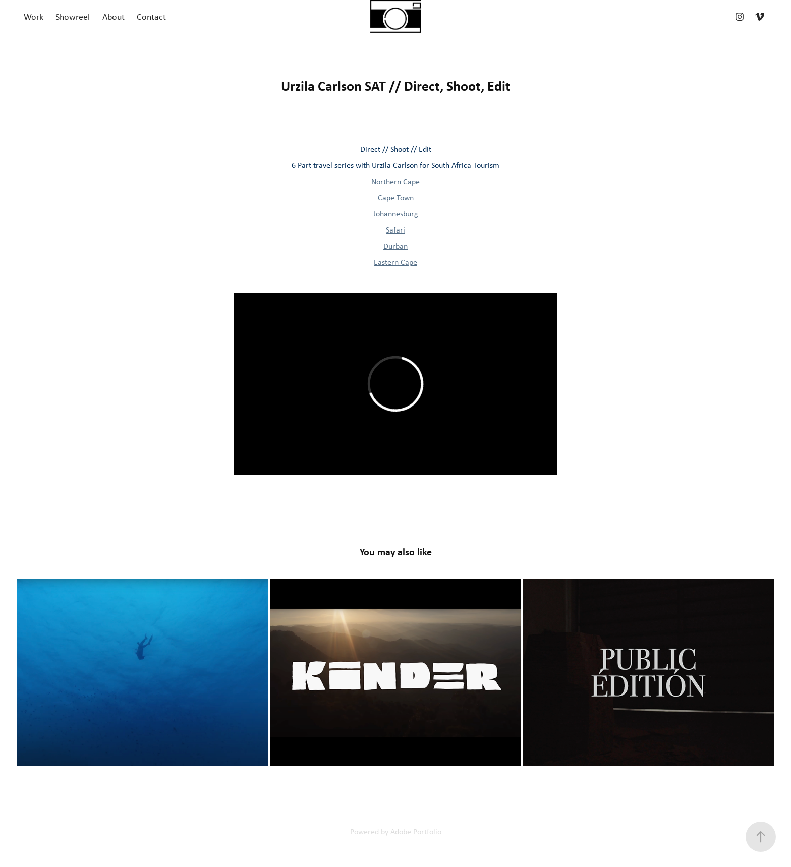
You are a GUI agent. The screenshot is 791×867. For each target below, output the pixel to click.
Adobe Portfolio (415, 831)
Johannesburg (395, 213)
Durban (395, 246)
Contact (151, 17)
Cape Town (396, 197)
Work (33, 17)
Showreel (72, 17)
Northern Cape (395, 181)
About (113, 17)
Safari (395, 229)
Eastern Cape (395, 262)
